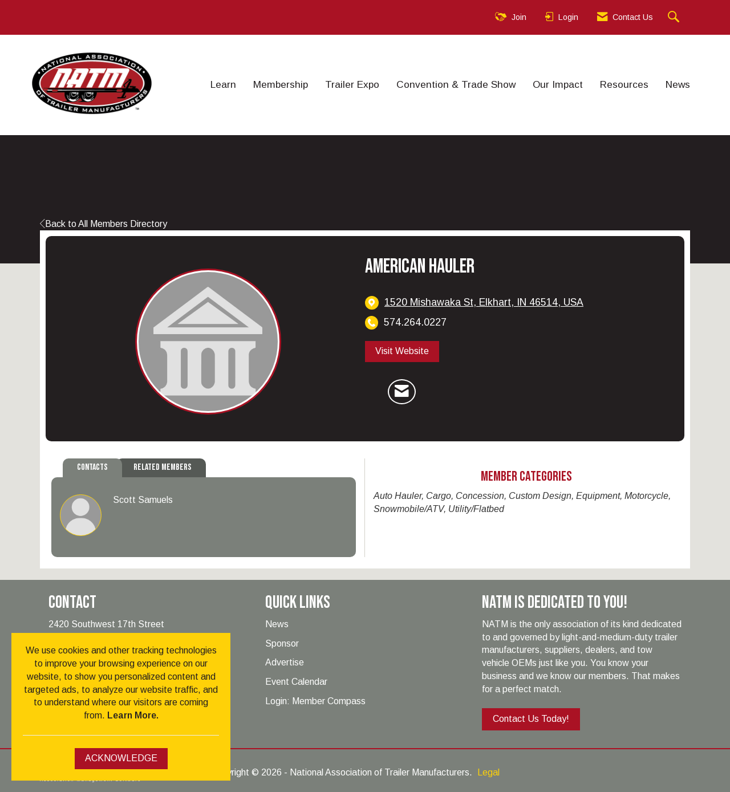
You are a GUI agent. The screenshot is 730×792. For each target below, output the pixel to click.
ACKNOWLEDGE (121, 758)
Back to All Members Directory (103, 224)
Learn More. (133, 715)
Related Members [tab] (162, 467)
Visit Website (402, 351)
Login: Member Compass (315, 701)
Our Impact (558, 84)
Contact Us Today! (531, 719)
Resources (624, 84)
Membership (280, 84)
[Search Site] (675, 17)
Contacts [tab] (92, 467)
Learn (223, 84)
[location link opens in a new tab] (483, 302)
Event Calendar (296, 682)
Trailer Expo (352, 84)
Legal (488, 772)
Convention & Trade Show (456, 84)
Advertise (284, 662)
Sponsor (282, 643)
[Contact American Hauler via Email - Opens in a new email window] (402, 391)
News (678, 84)
